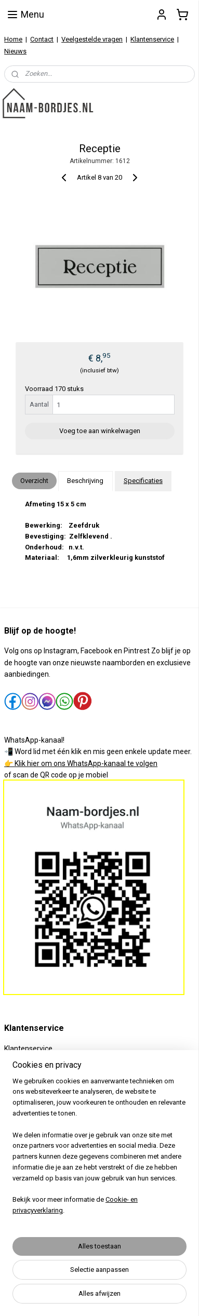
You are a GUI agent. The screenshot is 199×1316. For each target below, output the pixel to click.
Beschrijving (85, 481)
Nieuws (15, 51)
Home (13, 39)
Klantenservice (152, 39)
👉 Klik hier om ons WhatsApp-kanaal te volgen (80, 763)
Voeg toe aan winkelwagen (99, 431)
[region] (99, 1150)
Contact (42, 39)
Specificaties (143, 481)
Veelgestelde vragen (92, 39)
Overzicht (34, 481)
